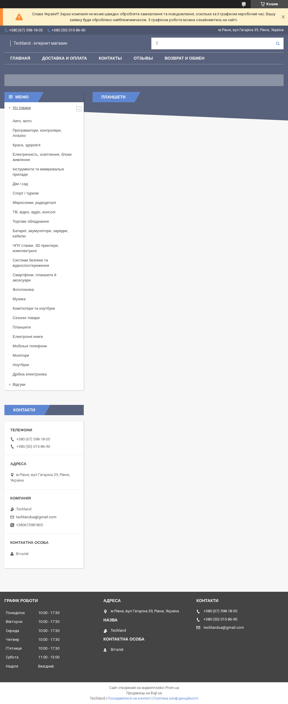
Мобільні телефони (30, 346)
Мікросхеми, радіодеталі (34, 202)
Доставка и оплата (64, 58)
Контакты (110, 58)
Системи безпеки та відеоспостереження (31, 263)
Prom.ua (172, 688)
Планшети (22, 327)
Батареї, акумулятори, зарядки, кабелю (40, 233)
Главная (20, 58)
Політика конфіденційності (175, 698)
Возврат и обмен (185, 58)
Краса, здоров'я (26, 145)
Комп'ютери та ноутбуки (34, 308)
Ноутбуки (21, 365)
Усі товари (22, 107)
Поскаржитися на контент (129, 698)
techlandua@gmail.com (36, 517)
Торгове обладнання (31, 221)
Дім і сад (20, 184)
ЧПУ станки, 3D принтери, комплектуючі (36, 248)
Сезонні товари (26, 318)
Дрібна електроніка (30, 374)
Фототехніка (23, 289)
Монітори (21, 355)
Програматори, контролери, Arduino (37, 133)
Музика (19, 299)
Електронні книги (28, 336)
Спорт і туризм (26, 193)
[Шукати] (278, 43)
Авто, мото (22, 121)
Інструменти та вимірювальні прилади (38, 172)
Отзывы (143, 58)
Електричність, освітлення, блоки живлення (42, 157)
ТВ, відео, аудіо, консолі (34, 212)
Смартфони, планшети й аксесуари (34, 277)
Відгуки (19, 384)
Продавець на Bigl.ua (144, 693)
